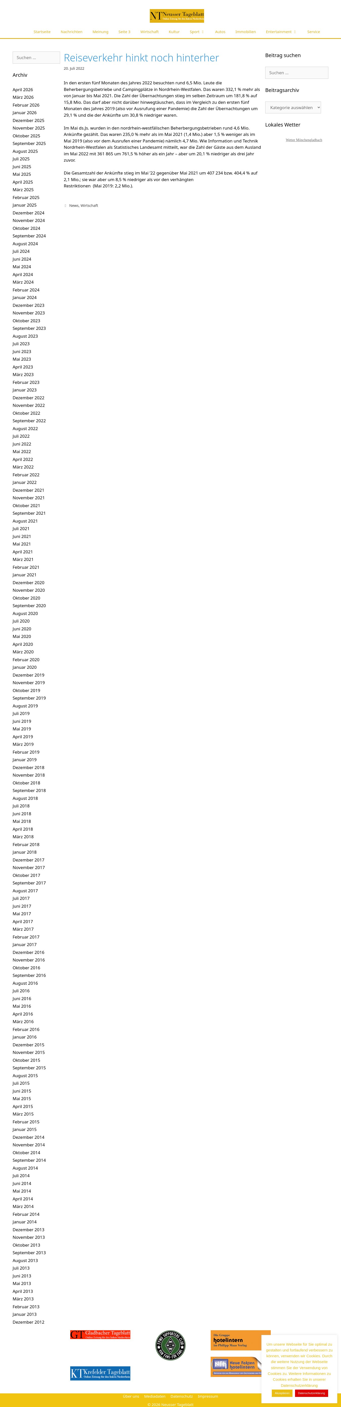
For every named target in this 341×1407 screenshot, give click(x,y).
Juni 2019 (22, 721)
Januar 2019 (25, 759)
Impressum (208, 1396)
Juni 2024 (22, 259)
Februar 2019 (26, 752)
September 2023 (29, 328)
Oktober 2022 (26, 413)
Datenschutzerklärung (311, 1393)
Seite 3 (124, 31)
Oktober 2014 (26, 1152)
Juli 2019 (21, 713)
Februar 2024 (26, 290)
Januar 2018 (25, 852)
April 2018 (23, 829)
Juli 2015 (21, 1083)
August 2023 (25, 336)
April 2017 (23, 921)
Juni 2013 (22, 1276)
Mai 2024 (22, 266)
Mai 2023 (22, 359)
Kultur (174, 31)
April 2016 (23, 1014)
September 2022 (29, 421)
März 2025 (23, 189)
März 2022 (23, 467)
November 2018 (29, 775)
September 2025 (29, 143)
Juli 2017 (21, 898)
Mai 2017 (22, 914)
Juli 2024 (21, 251)
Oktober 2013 (26, 1245)
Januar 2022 (25, 482)
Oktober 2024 (26, 228)
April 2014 (23, 1199)
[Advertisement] (302, 285)
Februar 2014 (26, 1214)
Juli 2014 (21, 1175)
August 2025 (25, 151)
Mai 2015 (22, 1098)
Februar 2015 (26, 1122)
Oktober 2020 (26, 598)
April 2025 (23, 182)
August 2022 (25, 428)
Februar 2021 (26, 567)
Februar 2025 (26, 197)
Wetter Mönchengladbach (304, 140)
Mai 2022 (22, 451)
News (74, 205)
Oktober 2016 (26, 968)
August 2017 (25, 891)
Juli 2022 (21, 436)
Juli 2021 (21, 528)
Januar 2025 (25, 205)
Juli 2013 (21, 1268)
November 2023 (29, 313)
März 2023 (23, 374)
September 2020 (29, 605)
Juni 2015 (22, 1091)
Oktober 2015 (26, 1060)
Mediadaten (154, 1396)
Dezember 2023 (28, 305)
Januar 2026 (25, 112)
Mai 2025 (22, 174)
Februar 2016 (26, 1029)
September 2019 (29, 698)
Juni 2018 (22, 814)
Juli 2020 (21, 621)
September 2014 (29, 1160)
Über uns (131, 1396)
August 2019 (25, 706)
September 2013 (29, 1252)
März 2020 (23, 652)
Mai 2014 (22, 1191)
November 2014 (29, 1145)
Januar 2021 (25, 575)
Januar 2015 (25, 1129)
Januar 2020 (25, 667)
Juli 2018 (21, 806)
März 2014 (23, 1206)
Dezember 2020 (28, 582)
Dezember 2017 (28, 860)
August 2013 (25, 1260)
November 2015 (29, 1052)
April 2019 (23, 736)
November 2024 (29, 220)
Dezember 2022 (28, 398)
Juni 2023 (22, 351)
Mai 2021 (22, 544)
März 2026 (23, 97)
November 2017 (29, 867)
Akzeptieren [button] (282, 1393)
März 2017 (23, 929)
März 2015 (23, 1114)
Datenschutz (181, 1396)
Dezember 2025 (28, 120)
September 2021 (29, 513)
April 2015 (23, 1106)
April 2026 (23, 89)
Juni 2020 (22, 629)
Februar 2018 (26, 844)
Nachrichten (71, 31)
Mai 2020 (22, 636)
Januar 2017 (25, 944)
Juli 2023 (21, 344)
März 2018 (23, 837)
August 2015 (25, 1075)
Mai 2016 (22, 1006)
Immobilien (245, 31)
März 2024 (23, 282)
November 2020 (29, 590)
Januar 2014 (25, 1222)
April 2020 (23, 644)
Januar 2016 (25, 1037)
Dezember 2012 (28, 1322)
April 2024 (23, 274)
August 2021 (25, 521)
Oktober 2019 (26, 690)
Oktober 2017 (26, 875)
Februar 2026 (26, 105)
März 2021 (23, 559)
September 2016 (29, 975)
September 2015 (29, 1068)
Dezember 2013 (28, 1229)
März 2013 (23, 1299)
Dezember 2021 (28, 490)
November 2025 (29, 128)
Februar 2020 (26, 659)
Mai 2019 (22, 729)
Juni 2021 (22, 536)
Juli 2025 (21, 159)
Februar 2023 (26, 382)
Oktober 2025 (26, 136)
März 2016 (23, 1021)
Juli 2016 (21, 991)
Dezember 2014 (28, 1137)
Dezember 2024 (28, 213)
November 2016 (29, 960)
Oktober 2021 (26, 505)
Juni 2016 (22, 998)
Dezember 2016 (28, 952)
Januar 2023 (25, 390)
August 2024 (25, 243)
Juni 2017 (22, 906)
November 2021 (29, 498)
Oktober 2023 (26, 321)
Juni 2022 (22, 444)
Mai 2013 (22, 1283)
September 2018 (29, 790)
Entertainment (284, 31)
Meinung (100, 31)
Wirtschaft (149, 31)
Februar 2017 (26, 937)
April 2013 (23, 1291)
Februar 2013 (26, 1307)
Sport (200, 31)
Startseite (42, 31)
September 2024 (29, 236)
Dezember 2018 (28, 767)
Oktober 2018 (26, 783)
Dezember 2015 (28, 1045)
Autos (220, 31)
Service (313, 31)
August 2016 (25, 983)
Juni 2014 (22, 1183)
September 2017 (29, 883)
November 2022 (29, 405)
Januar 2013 (25, 1314)
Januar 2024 (25, 297)
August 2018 (25, 798)
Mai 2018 (22, 821)
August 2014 (25, 1168)
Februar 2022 (26, 475)
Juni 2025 (22, 166)
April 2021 (23, 552)
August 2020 (25, 613)
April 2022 (23, 459)
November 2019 (29, 682)
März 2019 (23, 744)
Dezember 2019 (28, 675)
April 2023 (23, 367)
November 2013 (29, 1237)
